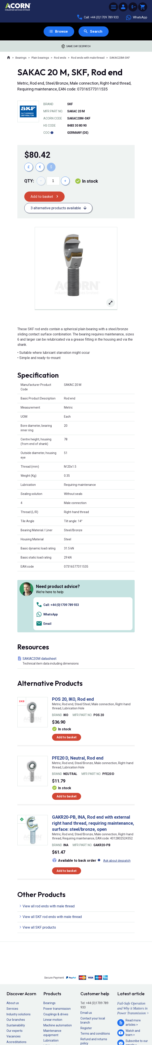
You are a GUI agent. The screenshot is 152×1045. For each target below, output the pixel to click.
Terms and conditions (95, 973)
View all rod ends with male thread (49, 846)
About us (13, 943)
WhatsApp (136, 17)
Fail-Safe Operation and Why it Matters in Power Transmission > (133, 948)
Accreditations (16, 981)
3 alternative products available (57, 208)
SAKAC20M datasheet (77, 600)
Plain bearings (40, 58)
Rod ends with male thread (88, 58)
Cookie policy (80, 1029)
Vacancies (14, 976)
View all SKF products (39, 867)
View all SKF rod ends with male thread (52, 857)
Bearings (20, 58)
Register (86, 967)
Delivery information (94, 988)
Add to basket (42, 197)
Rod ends (60, 58)
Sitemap (47, 1029)
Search (96, 31)
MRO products (53, 985)
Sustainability (16, 965)
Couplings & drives (55, 954)
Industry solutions (19, 954)
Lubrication (51, 980)
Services (12, 948)
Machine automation (57, 965)
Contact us (117, 1033)
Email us (86, 952)
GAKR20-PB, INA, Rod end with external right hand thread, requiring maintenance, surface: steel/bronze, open (93, 762)
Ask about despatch (117, 800)
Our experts (15, 970)
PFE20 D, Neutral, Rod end (77, 697)
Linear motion (52, 959)
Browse (61, 31)
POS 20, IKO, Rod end (73, 638)
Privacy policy (62, 1029)
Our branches (16, 959)
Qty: (29, 181)
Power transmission (57, 948)
